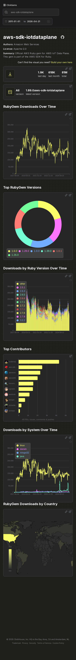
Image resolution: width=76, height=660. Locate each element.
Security (32, 643)
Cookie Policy (58, 643)
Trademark (16, 643)
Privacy (25, 643)
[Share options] (66, 68)
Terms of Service (44, 643)
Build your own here (61, 62)
